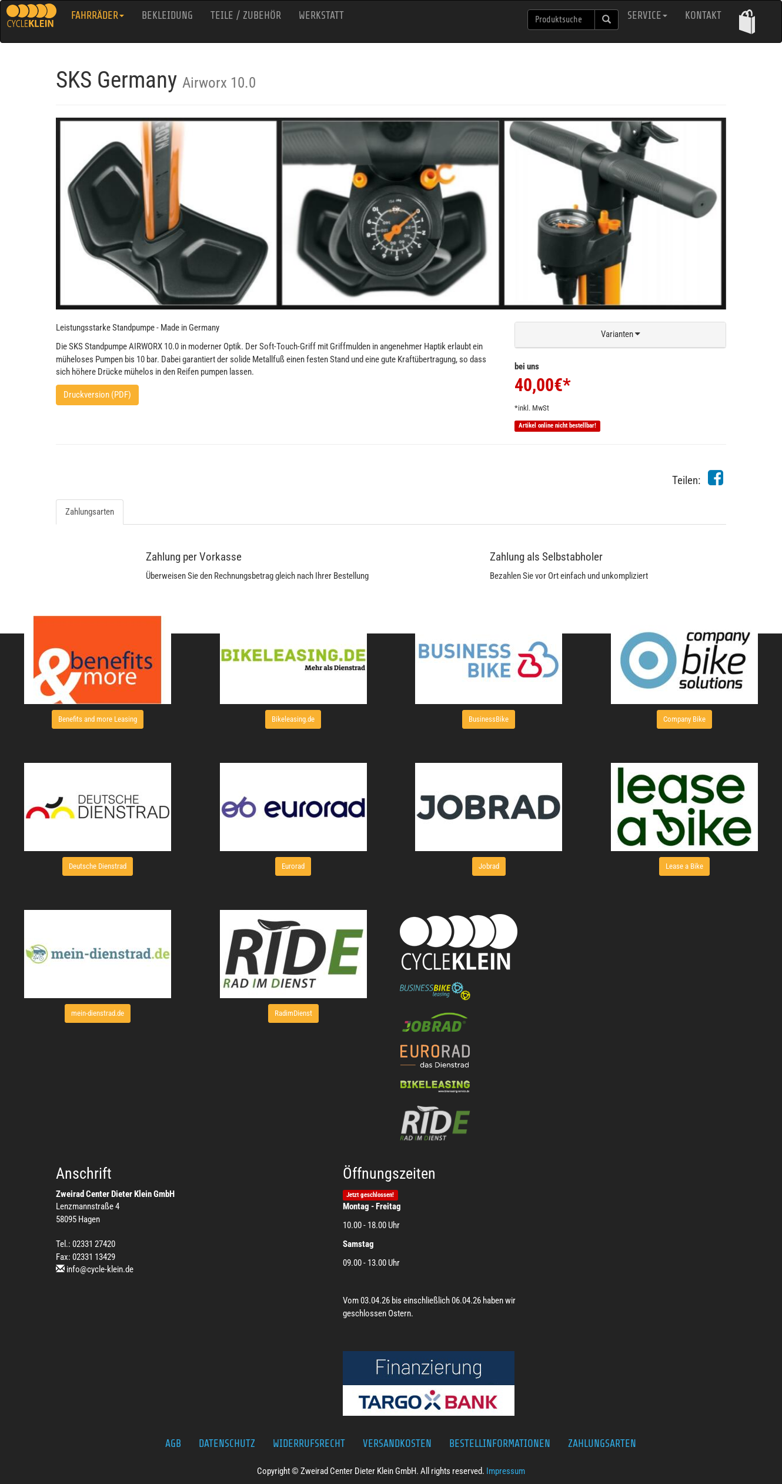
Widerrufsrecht (309, 1443)
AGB (173, 1443)
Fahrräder (97, 15)
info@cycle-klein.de (99, 1269)
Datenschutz (227, 1443)
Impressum (505, 1471)
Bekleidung (167, 15)
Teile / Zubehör (245, 15)
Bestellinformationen (499, 1443)
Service (647, 15)
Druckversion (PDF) (97, 394)
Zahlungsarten (89, 511)
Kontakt (703, 15)
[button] (747, 21)
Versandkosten (397, 1443)
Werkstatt (321, 15)
